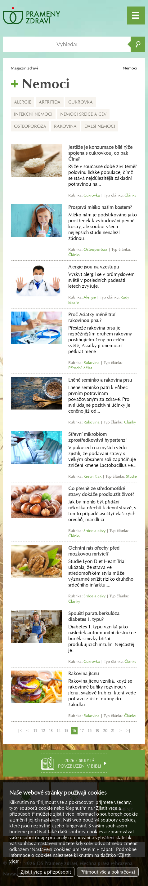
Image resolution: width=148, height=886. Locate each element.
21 (113, 730)
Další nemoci (99, 126)
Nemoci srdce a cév (83, 114)
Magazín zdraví (24, 68)
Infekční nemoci (33, 114)
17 (82, 730)
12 (43, 730)
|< (20, 730)
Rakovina (65, 126)
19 (97, 730)
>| (128, 730)
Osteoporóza (30, 126)
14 (58, 730)
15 (66, 730)
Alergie (22, 102)
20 (105, 730)
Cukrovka (80, 102)
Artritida (50, 102)
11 (35, 730)
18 (89, 730)
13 (51, 730)
